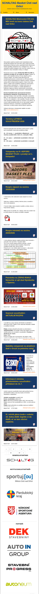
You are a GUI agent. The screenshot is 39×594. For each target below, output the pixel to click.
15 (10, 452)
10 (29, 449)
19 (19, 452)
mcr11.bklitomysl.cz (12, 109)
